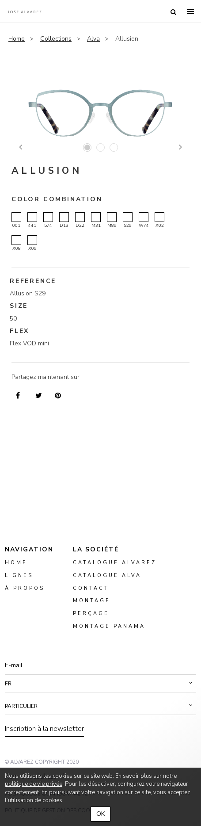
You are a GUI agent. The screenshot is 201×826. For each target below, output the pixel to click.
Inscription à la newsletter (44, 729)
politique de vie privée (33, 784)
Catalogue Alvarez (114, 562)
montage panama (109, 626)
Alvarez (24, 11)
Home (16, 38)
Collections (56, 38)
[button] (100, 683)
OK (100, 814)
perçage (91, 613)
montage (91, 601)
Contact (91, 588)
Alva (93, 38)
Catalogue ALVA (107, 575)
